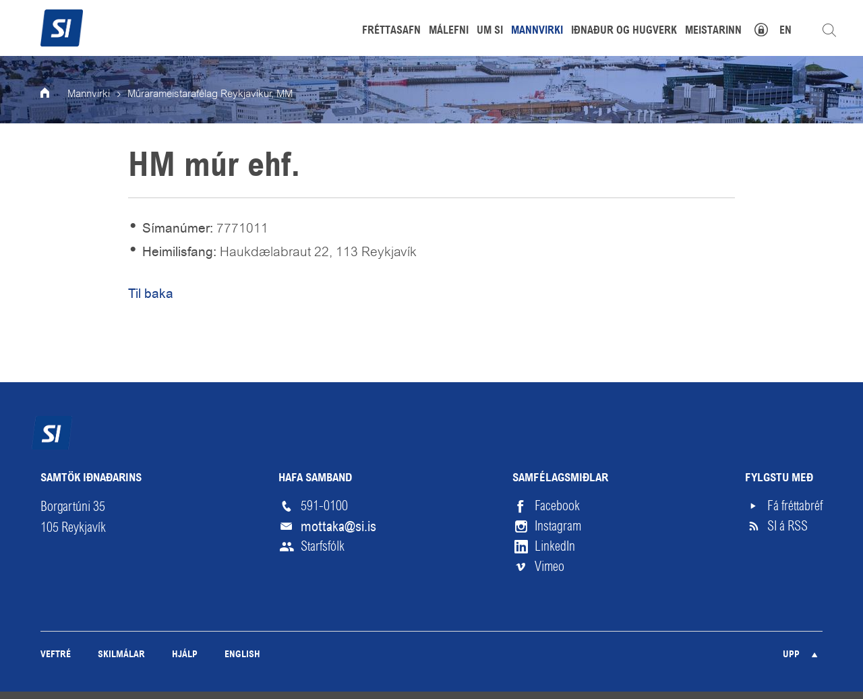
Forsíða (53, 94)
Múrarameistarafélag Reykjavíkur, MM (210, 94)
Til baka (150, 293)
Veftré (55, 655)
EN (785, 31)
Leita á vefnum (829, 30)
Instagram (558, 526)
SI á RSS (787, 526)
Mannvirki (88, 94)
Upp (791, 655)
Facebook (557, 506)
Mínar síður (768, 28)
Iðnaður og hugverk (624, 31)
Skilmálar (121, 655)
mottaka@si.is (338, 526)
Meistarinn (713, 31)
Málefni (449, 31)
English (242, 655)
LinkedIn (555, 546)
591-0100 (324, 506)
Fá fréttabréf (795, 506)
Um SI (490, 31)
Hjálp (185, 655)
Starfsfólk (323, 546)
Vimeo (549, 566)
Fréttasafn (391, 31)
